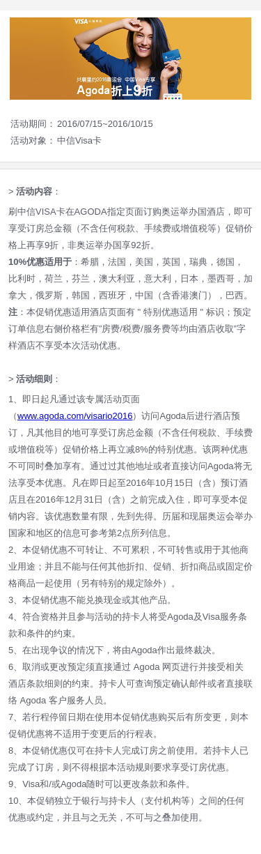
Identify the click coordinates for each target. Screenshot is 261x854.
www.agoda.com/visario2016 (74, 416)
